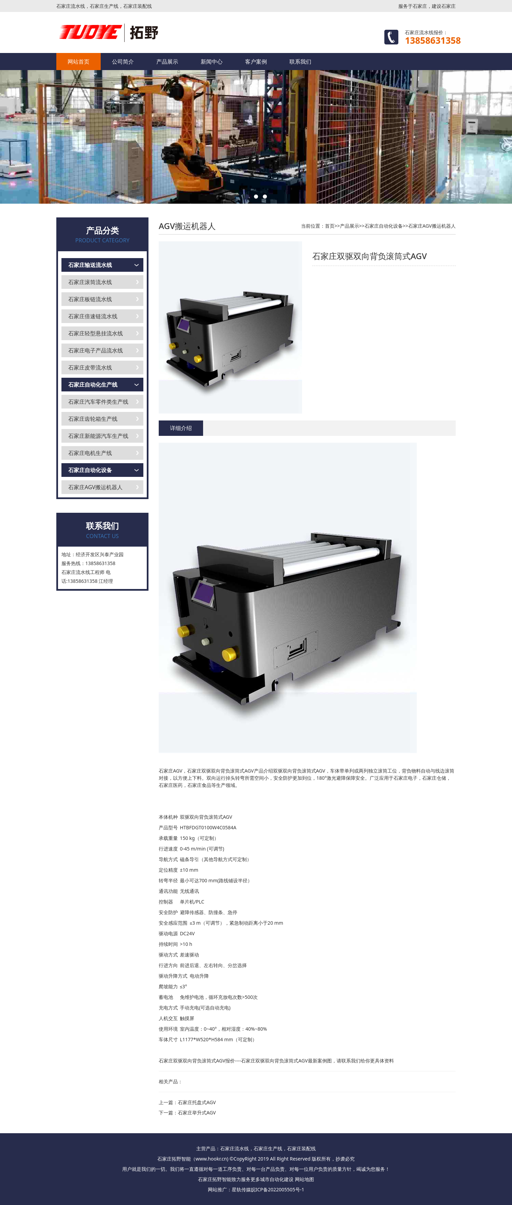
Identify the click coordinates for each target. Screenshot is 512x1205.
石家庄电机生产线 (90, 453)
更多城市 (260, 1179)
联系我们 (300, 61)
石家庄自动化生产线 (92, 384)
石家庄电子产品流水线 (95, 350)
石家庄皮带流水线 (90, 367)
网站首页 (78, 61)
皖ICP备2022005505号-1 (277, 1189)
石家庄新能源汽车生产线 (98, 436)
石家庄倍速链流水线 (92, 316)
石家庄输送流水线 (90, 265)
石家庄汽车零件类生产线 (98, 401)
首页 (330, 226)
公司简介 (123, 61)
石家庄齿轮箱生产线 (92, 419)
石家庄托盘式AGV (197, 1102)
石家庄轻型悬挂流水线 (95, 333)
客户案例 (256, 61)
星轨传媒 (241, 1189)
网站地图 (304, 1179)
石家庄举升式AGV (197, 1112)
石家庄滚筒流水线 (90, 282)
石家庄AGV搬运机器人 (95, 487)
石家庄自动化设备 (90, 470)
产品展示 (167, 61)
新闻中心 (212, 61)
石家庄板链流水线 (90, 299)
